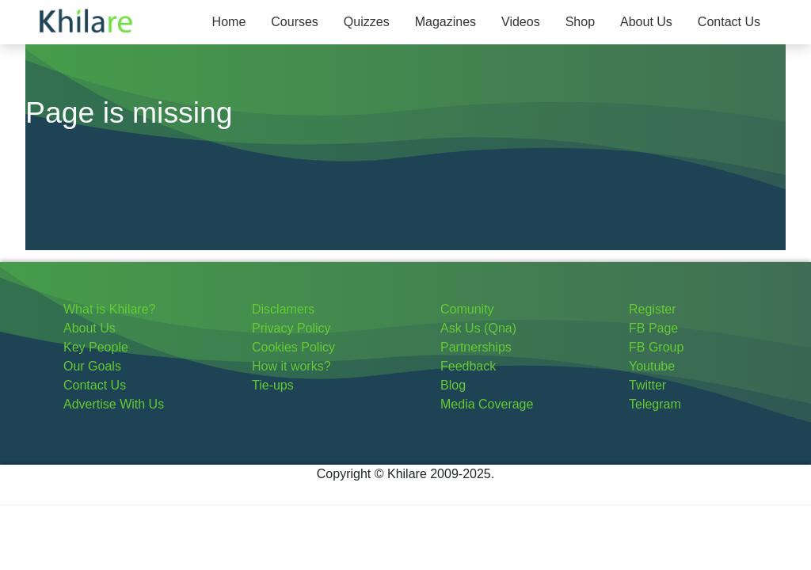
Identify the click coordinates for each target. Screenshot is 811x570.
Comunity (467, 309)
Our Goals (92, 366)
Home (229, 21)
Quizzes (367, 21)
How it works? (291, 366)
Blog (453, 385)
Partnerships (476, 347)
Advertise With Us (113, 404)
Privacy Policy (291, 328)
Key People (95, 347)
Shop (580, 21)
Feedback (468, 366)
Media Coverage (486, 404)
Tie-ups (273, 385)
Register (652, 309)
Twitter (647, 385)
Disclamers (283, 309)
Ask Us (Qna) (478, 328)
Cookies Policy (293, 347)
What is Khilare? (109, 309)
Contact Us (729, 21)
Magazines (445, 21)
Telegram (655, 404)
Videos (520, 21)
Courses (294, 21)
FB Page (653, 328)
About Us (646, 21)
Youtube (652, 366)
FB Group (656, 347)
